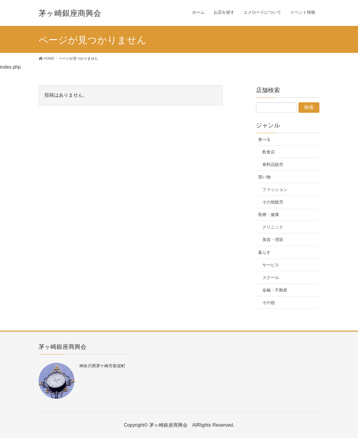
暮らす (264, 252)
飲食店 (268, 151)
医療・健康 (268, 214)
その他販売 (272, 202)
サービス (270, 265)
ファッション (274, 189)
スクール (270, 277)
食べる (264, 139)
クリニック (272, 227)
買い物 (264, 177)
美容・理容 (272, 239)
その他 (268, 302)
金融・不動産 (274, 290)
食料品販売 (272, 164)
